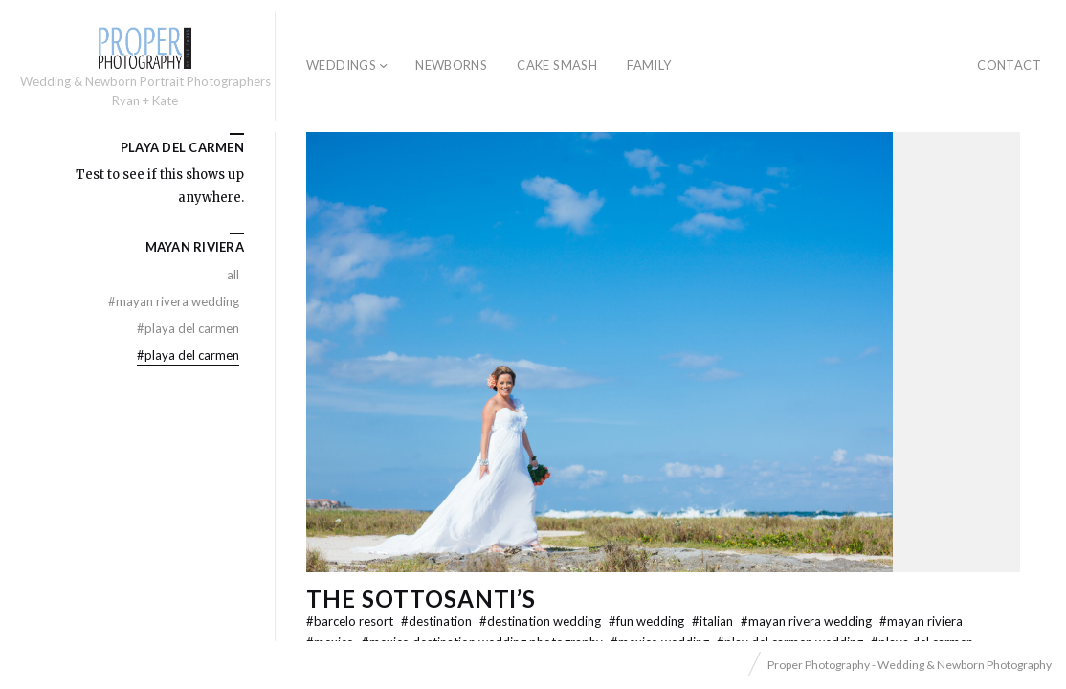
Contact (1009, 65)
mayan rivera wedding (808, 621)
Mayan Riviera (921, 621)
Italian (714, 621)
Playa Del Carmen (188, 328)
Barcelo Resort (351, 621)
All (233, 274)
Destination (438, 621)
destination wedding (541, 621)
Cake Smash (557, 65)
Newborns (451, 65)
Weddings (341, 65)
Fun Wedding (648, 621)
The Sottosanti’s (421, 598)
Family (649, 65)
